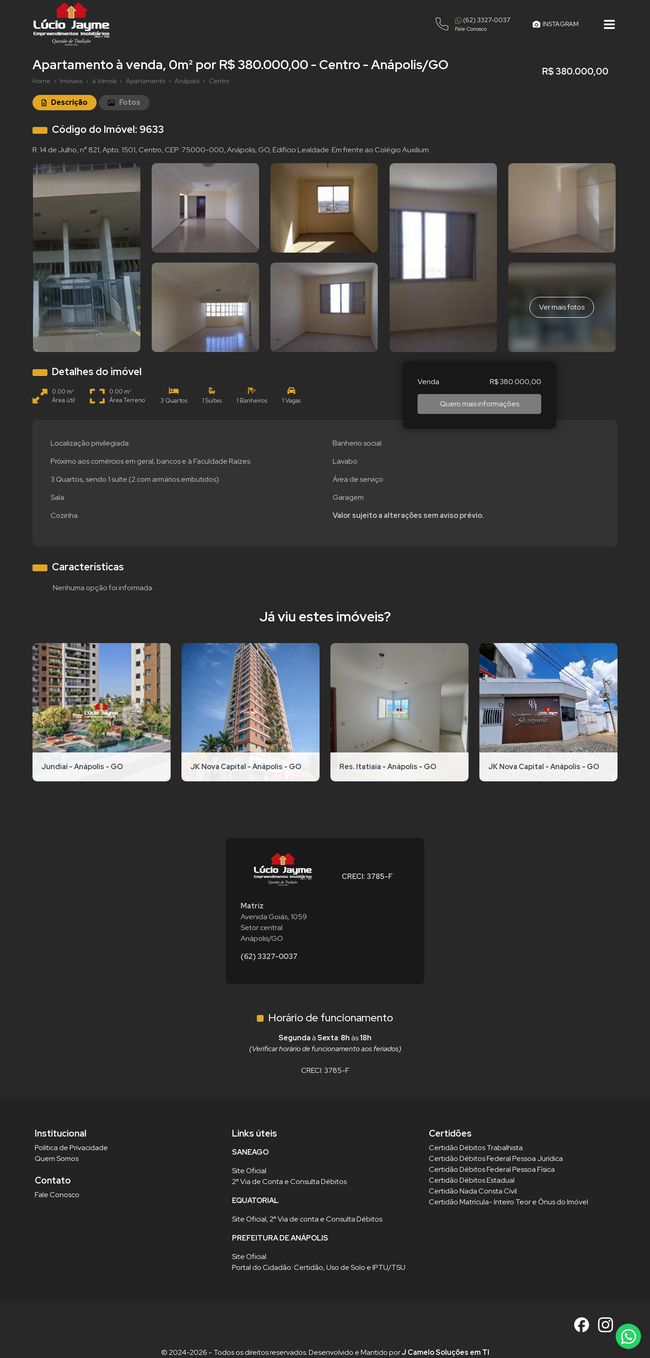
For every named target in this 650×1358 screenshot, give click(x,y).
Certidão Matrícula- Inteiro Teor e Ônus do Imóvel (508, 1202)
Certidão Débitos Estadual (472, 1180)
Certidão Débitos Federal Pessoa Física (492, 1169)
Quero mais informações (479, 404)
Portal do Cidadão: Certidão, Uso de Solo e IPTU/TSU (318, 1267)
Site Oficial (249, 1170)
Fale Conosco (57, 1194)
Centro (219, 81)
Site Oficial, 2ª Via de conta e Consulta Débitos (307, 1219)
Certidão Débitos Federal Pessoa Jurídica (496, 1158)
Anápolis (187, 81)
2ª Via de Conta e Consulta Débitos (289, 1181)
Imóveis (71, 81)
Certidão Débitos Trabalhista (476, 1147)
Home (41, 81)
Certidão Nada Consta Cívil (473, 1191)
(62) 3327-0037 (269, 956)
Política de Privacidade (71, 1147)
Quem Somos (57, 1158)
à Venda (104, 81)
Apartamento (145, 81)
